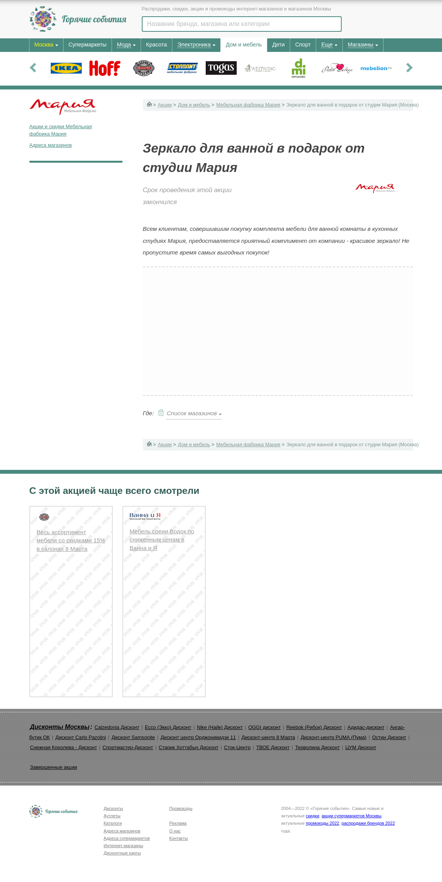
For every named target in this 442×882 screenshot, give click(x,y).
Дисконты (113, 808)
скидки (312, 815)
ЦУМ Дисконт (360, 747)
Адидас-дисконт (365, 727)
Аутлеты (112, 815)
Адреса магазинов (50, 145)
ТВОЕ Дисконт (272, 747)
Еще (326, 44)
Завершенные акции (53, 767)
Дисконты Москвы (60, 727)
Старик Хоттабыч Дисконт (188, 747)
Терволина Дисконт (317, 747)
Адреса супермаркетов (127, 838)
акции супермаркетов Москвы (351, 815)
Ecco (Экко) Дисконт (168, 727)
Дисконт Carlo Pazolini (80, 737)
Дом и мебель (194, 105)
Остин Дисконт (389, 737)
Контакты (178, 838)
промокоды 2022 (322, 823)
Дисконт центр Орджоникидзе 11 (198, 737)
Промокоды (181, 808)
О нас (175, 831)
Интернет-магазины (123, 845)
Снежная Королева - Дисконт (63, 747)
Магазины (360, 44)
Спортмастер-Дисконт (128, 747)
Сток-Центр (237, 747)
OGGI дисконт (264, 727)
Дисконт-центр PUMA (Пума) (333, 737)
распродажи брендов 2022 (368, 823)
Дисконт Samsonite (133, 737)
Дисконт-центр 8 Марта (268, 737)
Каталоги (113, 823)
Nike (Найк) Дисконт (219, 727)
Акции (165, 105)
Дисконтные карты (122, 853)
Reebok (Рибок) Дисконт (314, 727)
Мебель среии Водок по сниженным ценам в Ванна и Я (162, 539)
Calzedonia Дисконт (117, 727)
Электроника (194, 44)
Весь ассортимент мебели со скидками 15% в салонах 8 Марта (71, 540)
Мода (124, 44)
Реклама (178, 823)
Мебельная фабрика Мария (248, 105)
